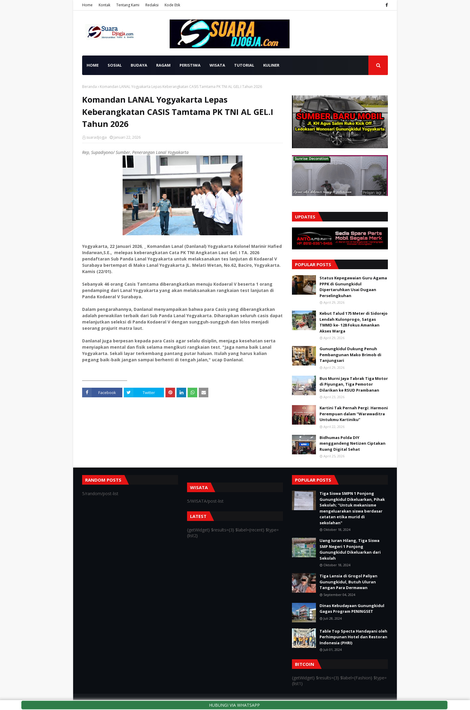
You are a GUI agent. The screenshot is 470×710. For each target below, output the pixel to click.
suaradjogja (96, 137)
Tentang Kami (127, 5)
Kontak (104, 5)
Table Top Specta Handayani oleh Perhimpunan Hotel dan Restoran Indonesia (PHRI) (353, 636)
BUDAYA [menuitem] (139, 65)
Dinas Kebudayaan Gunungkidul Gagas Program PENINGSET (352, 608)
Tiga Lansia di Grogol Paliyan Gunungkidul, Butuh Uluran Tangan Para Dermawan (348, 581)
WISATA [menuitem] (217, 65)
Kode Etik (172, 5)
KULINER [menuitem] (271, 65)
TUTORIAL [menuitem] (244, 65)
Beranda (89, 86)
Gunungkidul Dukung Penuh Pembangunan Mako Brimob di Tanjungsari (350, 354)
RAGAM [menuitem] (163, 65)
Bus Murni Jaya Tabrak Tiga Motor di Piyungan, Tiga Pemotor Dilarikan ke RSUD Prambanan (354, 384)
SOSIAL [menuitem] (115, 65)
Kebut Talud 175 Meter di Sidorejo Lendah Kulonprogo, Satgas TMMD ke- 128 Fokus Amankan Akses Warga (354, 322)
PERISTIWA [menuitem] (190, 65)
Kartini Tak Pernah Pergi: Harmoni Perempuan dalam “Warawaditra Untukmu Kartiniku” (354, 413)
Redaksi (152, 5)
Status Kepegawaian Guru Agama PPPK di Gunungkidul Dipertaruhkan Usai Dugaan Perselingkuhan (353, 286)
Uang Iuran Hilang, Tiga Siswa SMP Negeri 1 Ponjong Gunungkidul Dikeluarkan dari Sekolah (350, 549)
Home (87, 5)
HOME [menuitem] (93, 65)
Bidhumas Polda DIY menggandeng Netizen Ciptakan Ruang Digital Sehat (352, 443)
